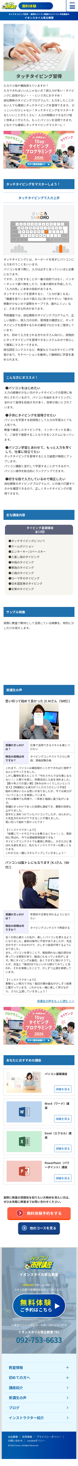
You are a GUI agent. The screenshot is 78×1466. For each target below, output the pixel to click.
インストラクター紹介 (26, 1417)
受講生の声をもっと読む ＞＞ (55, 1001)
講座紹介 (16, 1387)
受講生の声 (17, 1397)
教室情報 (16, 1367)
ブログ (14, 1407)
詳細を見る (63, 1089)
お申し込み (35, 5)
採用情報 (27, 1436)
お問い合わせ (15, 1440)
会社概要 (13, 1436)
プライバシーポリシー (49, 1436)
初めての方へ (19, 1377)
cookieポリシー (36, 1440)
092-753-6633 (39, 1340)
